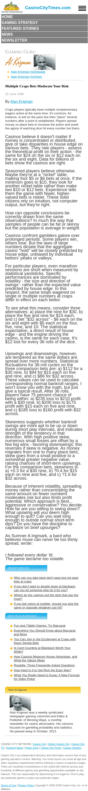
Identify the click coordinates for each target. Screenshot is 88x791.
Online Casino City (58, 744)
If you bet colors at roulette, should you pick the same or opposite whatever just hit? (46, 605)
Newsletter (14, 40)
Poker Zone (31, 747)
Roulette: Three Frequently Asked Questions (44, 665)
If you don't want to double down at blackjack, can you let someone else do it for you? (45, 588)
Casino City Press (51, 747)
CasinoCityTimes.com (48, 7)
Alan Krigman (21, 102)
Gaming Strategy (20, 23)
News (7, 34)
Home (7, 17)
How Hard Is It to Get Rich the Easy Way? (42, 670)
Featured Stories (20, 29)
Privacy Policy (26, 785)
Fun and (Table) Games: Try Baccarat (39, 625)
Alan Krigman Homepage (28, 71)
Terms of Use (8, 785)
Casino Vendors (72, 747)
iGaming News (14, 747)
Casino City (39, 744)
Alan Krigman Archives (26, 76)
